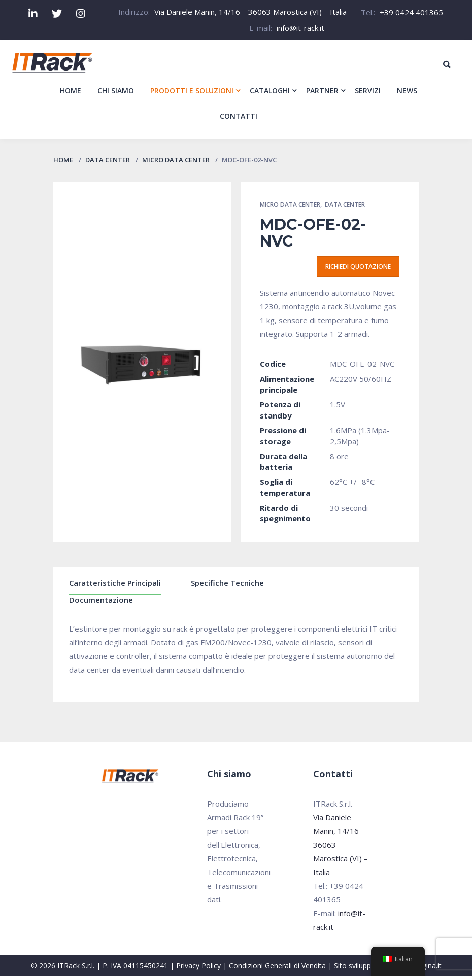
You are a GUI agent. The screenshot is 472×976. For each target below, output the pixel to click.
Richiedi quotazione (358, 266)
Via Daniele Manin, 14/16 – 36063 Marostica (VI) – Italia (250, 12)
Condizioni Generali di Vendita (277, 965)
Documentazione (101, 600)
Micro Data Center (176, 159)
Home (63, 159)
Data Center (107, 159)
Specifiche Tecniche (227, 583)
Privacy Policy (198, 965)
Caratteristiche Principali (115, 583)
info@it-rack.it (300, 28)
